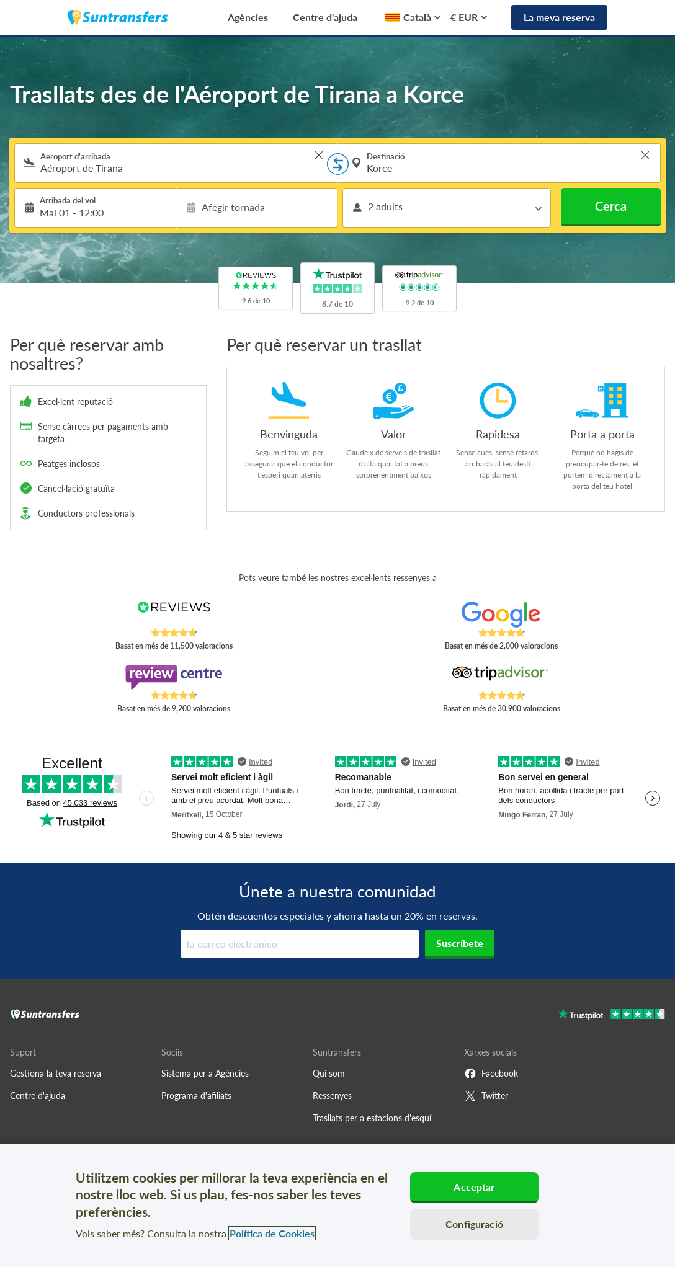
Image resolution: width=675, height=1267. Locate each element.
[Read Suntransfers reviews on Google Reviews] (501, 615)
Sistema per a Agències (205, 1073)
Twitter (486, 1096)
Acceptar (474, 1187)
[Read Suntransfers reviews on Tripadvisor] (501, 677)
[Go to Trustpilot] (611, 1015)
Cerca (611, 205)
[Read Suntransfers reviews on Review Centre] (174, 677)
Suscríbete (459, 943)
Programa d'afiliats (196, 1095)
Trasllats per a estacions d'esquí (372, 1118)
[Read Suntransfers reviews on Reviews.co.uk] (174, 615)
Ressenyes (332, 1095)
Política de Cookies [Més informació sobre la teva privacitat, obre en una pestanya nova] (272, 1233)
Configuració (474, 1224)
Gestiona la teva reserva (55, 1073)
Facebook (491, 1073)
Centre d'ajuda (325, 17)
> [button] (319, 155)
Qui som (329, 1073)
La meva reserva (559, 17)
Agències (248, 17)
